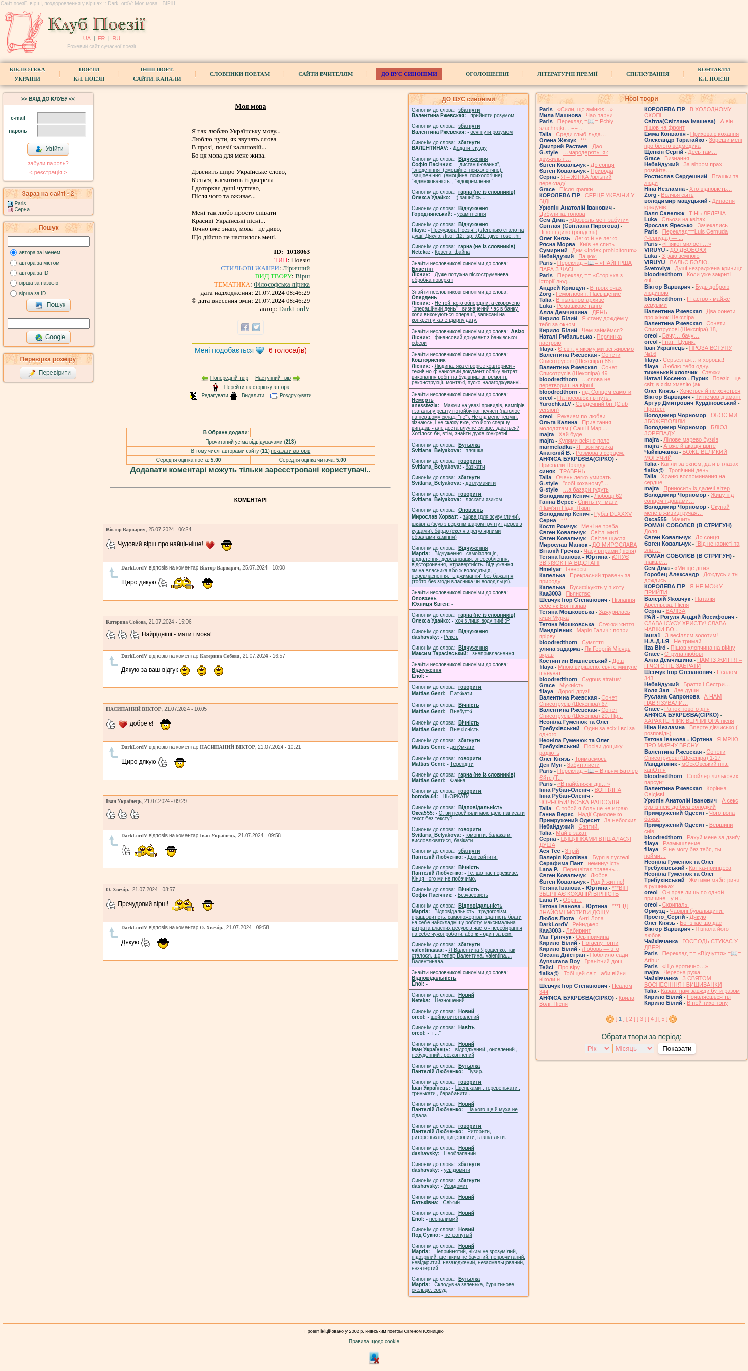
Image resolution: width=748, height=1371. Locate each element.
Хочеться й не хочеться (710, 390)
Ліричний (296, 268)
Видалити (253, 395)
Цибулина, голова (562, 214)
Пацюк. (587, 256)
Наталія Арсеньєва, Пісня (679, 602)
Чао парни (599, 115)
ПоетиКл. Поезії (89, 74)
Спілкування (647, 74)
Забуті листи (583, 765)
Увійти (49, 149)
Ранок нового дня (687, 709)
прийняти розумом (492, 115)
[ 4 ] (652, 1019)
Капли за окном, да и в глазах (699, 464)
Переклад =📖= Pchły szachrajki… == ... (576, 124)
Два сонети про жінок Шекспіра (689, 314)
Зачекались (713, 225)
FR (101, 38)
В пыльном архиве (580, 300)
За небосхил (620, 820)
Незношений (450, 1000)
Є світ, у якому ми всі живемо (596, 349)
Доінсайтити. (482, 857)
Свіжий (451, 1202)
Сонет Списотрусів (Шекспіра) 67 (578, 700)
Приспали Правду (562, 465)
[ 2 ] (630, 1019)
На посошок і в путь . (584, 398)
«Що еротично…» (685, 966)
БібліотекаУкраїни (27, 74)
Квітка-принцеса (710, 868)
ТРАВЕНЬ (572, 471)
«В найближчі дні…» (583, 784)
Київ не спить (597, 244)
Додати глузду (470, 148)
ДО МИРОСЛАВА (614, 544)
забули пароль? (48, 163)
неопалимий (443, 1219)
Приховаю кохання (714, 134)
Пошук (50, 305)
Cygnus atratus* (602, 679)
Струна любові (683, 654)
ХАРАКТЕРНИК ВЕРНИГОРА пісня (689, 721)
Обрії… (572, 900)
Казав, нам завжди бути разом (700, 991)
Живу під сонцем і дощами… (689, 498)
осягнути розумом (491, 132)
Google (50, 337)
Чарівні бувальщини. (696, 911)
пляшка (475, 450)
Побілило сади (609, 955)
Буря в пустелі (611, 857)
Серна (22, 209)
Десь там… (702, 152)
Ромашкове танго (579, 306)
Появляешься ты (709, 997)
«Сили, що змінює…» (585, 109)
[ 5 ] (662, 1019)
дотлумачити (481, 483)
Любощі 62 (608, 496)
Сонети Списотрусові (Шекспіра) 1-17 (684, 754)
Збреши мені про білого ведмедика (693, 143)
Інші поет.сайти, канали (157, 74)
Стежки (711, 372)
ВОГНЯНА (608, 790)
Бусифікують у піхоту (597, 587)
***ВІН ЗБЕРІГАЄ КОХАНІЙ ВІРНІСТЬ (583, 891)
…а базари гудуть (586, 489)
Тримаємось (591, 759)
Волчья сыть (677, 195)
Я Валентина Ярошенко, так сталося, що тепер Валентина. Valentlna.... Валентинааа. (463, 955)
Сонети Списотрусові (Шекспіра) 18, (684, 326)
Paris (20, 203)
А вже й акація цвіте (689, 446)
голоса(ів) (288, 350)
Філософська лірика (282, 284)
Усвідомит (456, 1186)
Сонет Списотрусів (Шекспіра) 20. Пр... (581, 713)
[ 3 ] (641, 1019)
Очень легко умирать (583, 477)
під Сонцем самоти (606, 392)
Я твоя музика (594, 447)
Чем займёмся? (602, 330)
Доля (650, 531)
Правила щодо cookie (374, 1341)
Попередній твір (229, 378)
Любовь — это (600, 949)
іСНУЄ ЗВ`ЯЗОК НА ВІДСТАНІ (584, 560)
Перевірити (49, 373)
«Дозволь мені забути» (599, 220)
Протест (654, 409)
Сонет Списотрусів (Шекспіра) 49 (578, 370)
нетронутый (458, 1235)
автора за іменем (39, 252)
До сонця (603, 165)
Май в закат (571, 833)
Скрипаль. (675, 904)
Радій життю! (607, 881)
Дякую (697, 917)
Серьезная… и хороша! (693, 360)
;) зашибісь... (470, 197)
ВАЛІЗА (675, 611)
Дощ (618, 661)
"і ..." (436, 1033)
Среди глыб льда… (581, 134)
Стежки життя (616, 624)
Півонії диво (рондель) (568, 232)
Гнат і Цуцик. (679, 342)
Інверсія (576, 569)
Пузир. (475, 1071)
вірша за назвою (38, 283)
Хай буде (570, 434)
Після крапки (576, 189)
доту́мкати (462, 747)
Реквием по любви (581, 416)
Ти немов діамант (718, 397)
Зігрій (572, 851)
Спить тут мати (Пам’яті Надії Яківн (578, 505)
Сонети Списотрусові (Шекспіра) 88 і (579, 358)
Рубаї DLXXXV (613, 514)
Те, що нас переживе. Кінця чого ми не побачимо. (465, 876)
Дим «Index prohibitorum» (604, 250)
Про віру (569, 967)
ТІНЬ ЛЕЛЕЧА (707, 213)
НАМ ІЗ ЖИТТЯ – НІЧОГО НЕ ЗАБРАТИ (693, 663)
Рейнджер (585, 924)
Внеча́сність (464, 729)
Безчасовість (473, 895)
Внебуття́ (461, 711)
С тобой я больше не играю (592, 808)
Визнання (676, 158)
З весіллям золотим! (691, 635)
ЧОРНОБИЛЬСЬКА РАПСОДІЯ (579, 802)
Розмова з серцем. (600, 453)
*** (583, 140)
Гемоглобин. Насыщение (588, 294)
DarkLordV (294, 309)
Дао (597, 146)
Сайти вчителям (325, 74)
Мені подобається (224, 350)
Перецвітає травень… (591, 869)
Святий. (588, 826)
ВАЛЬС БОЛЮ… (691, 262)
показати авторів (291, 451)
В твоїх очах (606, 287)
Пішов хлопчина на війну (703, 647)
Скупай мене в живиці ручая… (687, 510)
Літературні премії (567, 74)
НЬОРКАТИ (456, 796)
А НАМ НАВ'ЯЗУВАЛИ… (683, 699)
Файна (458, 780)
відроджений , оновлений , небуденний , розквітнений (464, 1052)
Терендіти (462, 764)
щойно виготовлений (455, 1017)
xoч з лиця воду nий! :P (482, 621)
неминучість (603, 863)
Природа (602, 171)
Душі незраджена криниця (708, 268)
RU (116, 38)
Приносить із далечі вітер (696, 488)
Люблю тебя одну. (686, 366)
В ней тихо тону (707, 1003)
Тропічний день (688, 470)
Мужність (571, 685)
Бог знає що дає (701, 923)
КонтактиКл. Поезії (714, 74)
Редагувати (214, 395)
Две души (686, 690)
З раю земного (681, 256)
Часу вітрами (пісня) (610, 551)
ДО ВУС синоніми (409, 74)
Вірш (302, 276)
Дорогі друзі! (574, 691)
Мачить (681, 519)
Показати (676, 1048)
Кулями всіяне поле (583, 440)
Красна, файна (452, 252)
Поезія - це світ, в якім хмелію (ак (692, 381)
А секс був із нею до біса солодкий (691, 803)
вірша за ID (32, 293)
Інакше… (655, 562)
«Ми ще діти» (691, 568)
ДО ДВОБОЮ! (688, 250)
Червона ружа (681, 972)
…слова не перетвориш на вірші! (574, 382)
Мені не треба (599, 526)
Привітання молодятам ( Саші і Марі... (575, 425)
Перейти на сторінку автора (257, 387)
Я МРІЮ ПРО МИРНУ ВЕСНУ (691, 742)
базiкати (475, 467)
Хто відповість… (710, 189)
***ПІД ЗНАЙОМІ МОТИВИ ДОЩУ (583, 909)
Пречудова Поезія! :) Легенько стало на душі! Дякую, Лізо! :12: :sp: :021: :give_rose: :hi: (468, 233)
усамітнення (471, 214)
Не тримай (687, 641)
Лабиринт (578, 930)
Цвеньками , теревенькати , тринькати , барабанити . (466, 1090)
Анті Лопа (591, 918)
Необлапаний (460, 1153)
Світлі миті (604, 532)
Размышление (681, 843)
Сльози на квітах (683, 219)
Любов (599, 875)
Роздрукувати (296, 395)
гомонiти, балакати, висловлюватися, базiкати (462, 837)
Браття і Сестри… (706, 684)
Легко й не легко (596, 238)
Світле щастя (608, 538)
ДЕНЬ (599, 312)
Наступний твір (273, 378)
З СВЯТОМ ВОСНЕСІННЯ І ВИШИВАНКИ (683, 981)
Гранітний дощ (603, 961)
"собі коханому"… (585, 483)
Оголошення (487, 74)
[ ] (620, 1019)
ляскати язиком (484, 499)
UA (87, 38)
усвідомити (457, 1170)
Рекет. (451, 637)
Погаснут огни (600, 943)
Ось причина (592, 937)
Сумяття (593, 642)
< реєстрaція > (48, 172)
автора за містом (39, 263)
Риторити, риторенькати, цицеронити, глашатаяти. (459, 1134)
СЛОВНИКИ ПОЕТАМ (240, 74)
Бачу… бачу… (681, 335)
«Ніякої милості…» (686, 244)
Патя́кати (461, 693)
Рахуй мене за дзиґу (713, 837)
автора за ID (34, 273)
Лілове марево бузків (690, 439)
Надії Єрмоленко (600, 814)
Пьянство (578, 593)
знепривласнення (493, 653)
